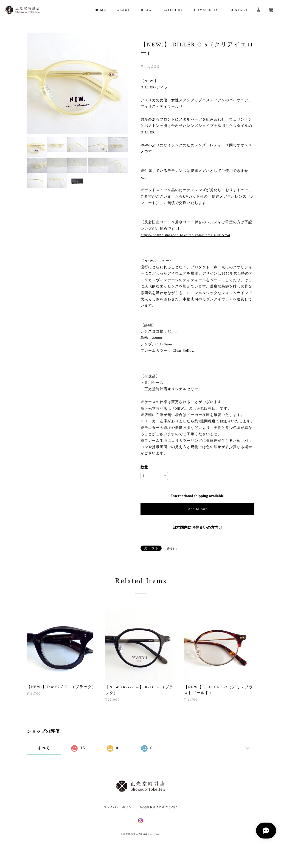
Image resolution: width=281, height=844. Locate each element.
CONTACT (238, 10)
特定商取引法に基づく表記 (158, 807)
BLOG (146, 10)
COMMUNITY (206, 10)
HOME (100, 10)
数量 (144, 467)
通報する (172, 548)
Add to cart (197, 509)
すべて (44, 748)
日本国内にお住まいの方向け (197, 528)
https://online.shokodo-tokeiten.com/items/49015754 (185, 235)
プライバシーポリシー (119, 807)
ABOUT (123, 10)
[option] (77, 83)
